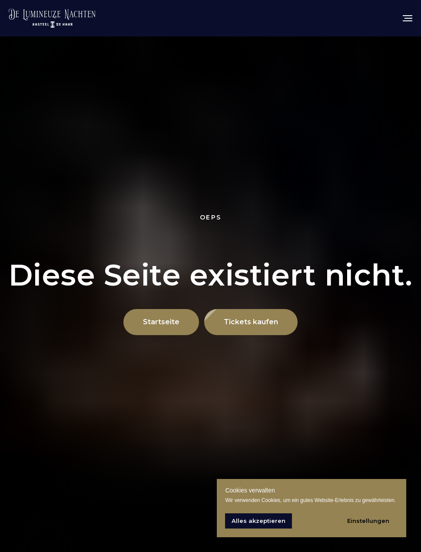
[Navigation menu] (407, 18)
